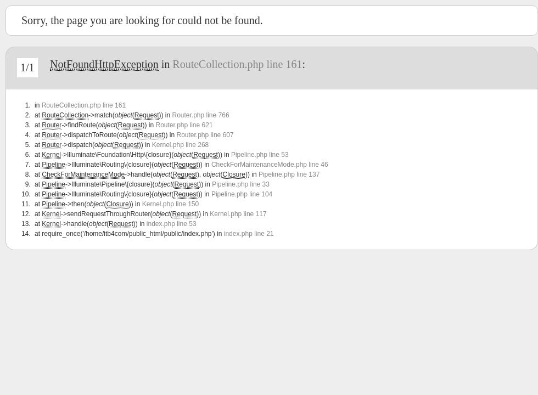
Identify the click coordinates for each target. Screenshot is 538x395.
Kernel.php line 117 (238, 214)
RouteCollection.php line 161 (237, 64)
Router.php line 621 (183, 125)
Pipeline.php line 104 (241, 194)
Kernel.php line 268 (180, 145)
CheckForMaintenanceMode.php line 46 (269, 164)
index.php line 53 (172, 224)
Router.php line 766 (200, 115)
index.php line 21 (249, 234)
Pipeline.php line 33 (241, 184)
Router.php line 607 (205, 135)
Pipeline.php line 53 (260, 155)
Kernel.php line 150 (170, 204)
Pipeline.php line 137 (289, 174)
